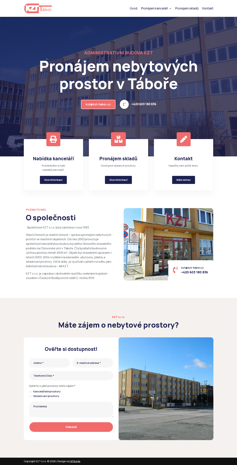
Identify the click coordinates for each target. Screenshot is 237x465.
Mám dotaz (183, 179)
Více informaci (53, 179)
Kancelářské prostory (45, 391)
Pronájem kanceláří (154, 8)
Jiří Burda (75, 461)
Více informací (118, 179)
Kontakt (207, 8)
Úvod (133, 8)
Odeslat (71, 427)
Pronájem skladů (187, 8)
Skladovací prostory (44, 396)
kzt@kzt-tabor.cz (98, 104)
